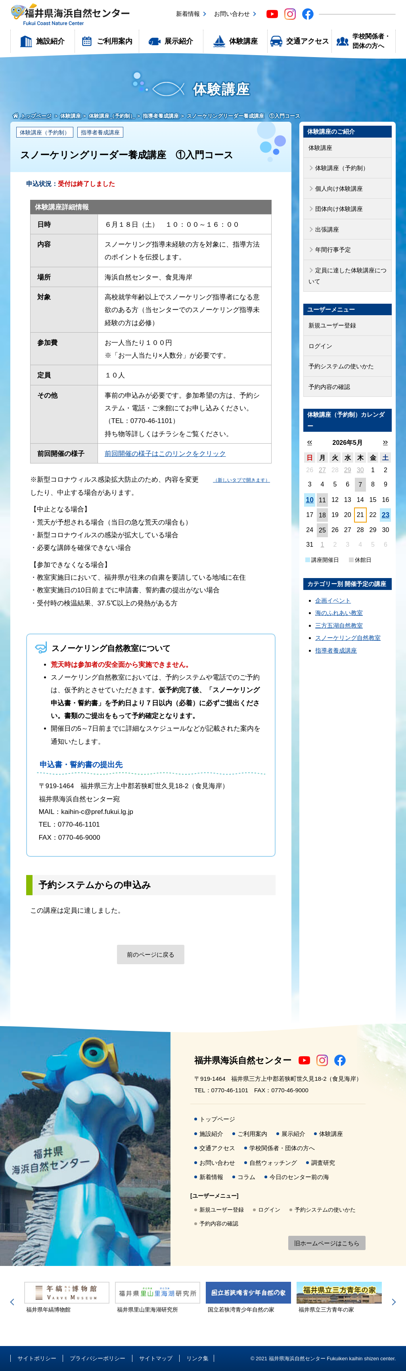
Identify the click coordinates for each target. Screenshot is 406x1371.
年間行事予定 (333, 249)
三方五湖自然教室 (339, 625)
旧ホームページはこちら (327, 1243)
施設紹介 (50, 41)
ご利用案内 (114, 41)
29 (347, 470)
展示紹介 (179, 41)
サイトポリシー (36, 1358)
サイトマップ (155, 1358)
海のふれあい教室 (339, 612)
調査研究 (323, 1162)
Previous (13, 1302)
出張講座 (327, 229)
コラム (246, 1177)
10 (310, 500)
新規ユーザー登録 (332, 325)
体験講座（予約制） (45, 132)
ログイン (320, 346)
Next (392, 1302)
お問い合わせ (232, 13)
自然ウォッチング (273, 1162)
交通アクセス (307, 41)
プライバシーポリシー (97, 1358)
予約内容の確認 (329, 386)
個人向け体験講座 (339, 188)
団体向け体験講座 (339, 208)
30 (360, 470)
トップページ (217, 1119)
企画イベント (333, 600)
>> (385, 442)
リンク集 (197, 1358)
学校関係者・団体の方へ (371, 41)
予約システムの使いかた (341, 366)
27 (322, 470)
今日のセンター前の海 (299, 1177)
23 (386, 515)
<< (310, 442)
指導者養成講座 (100, 132)
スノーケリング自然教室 (348, 637)
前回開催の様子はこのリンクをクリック (165, 454)
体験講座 (243, 41)
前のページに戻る (150, 954)
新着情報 (188, 13)
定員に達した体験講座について (347, 276)
